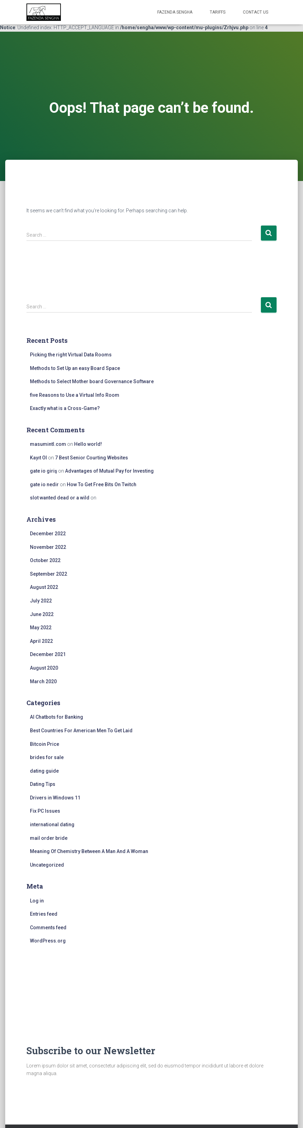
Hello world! (88, 444)
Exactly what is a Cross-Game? (65, 408)
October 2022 (45, 560)
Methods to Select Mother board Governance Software (92, 381)
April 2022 (41, 641)
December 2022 (48, 533)
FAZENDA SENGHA (174, 12)
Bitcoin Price (44, 744)
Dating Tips (42, 784)
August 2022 (44, 587)
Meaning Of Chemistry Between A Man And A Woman (89, 851)
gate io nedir (44, 484)
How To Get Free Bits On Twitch (101, 484)
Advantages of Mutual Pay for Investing (109, 471)
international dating (52, 824)
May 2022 (40, 627)
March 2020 (43, 681)
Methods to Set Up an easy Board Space (75, 368)
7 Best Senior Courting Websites (91, 457)
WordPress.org (48, 941)
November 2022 (48, 547)
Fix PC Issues (45, 811)
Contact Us (255, 12)
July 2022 (41, 601)
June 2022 (42, 614)
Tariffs (217, 12)
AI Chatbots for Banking (56, 717)
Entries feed (43, 914)
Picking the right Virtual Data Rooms (71, 354)
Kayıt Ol (38, 457)
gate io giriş (43, 471)
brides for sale (47, 757)
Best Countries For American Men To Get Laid (81, 730)
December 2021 (48, 654)
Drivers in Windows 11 (55, 797)
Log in (37, 901)
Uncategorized (47, 865)
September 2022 (48, 574)
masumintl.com (48, 444)
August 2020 (44, 668)
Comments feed (48, 927)
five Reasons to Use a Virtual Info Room (74, 395)
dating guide (44, 771)
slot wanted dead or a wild (59, 497)
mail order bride (48, 838)
